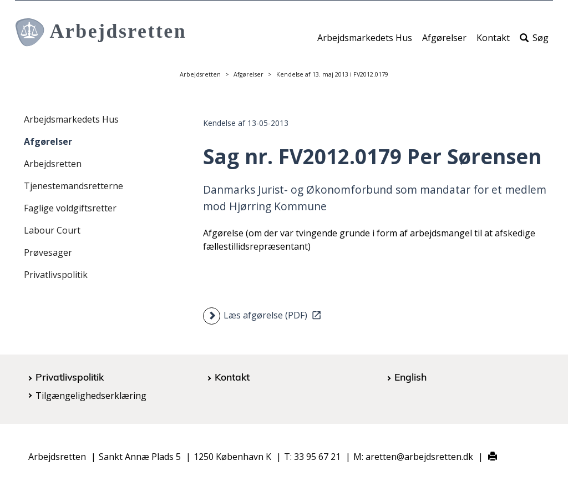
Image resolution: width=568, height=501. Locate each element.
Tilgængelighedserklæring (91, 395)
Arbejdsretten (200, 74)
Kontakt (493, 43)
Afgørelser (444, 43)
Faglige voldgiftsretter (70, 208)
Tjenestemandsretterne (73, 186)
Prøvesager (48, 252)
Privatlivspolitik (56, 275)
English (410, 377)
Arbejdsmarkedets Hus (364, 43)
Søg (534, 43)
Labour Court (52, 230)
